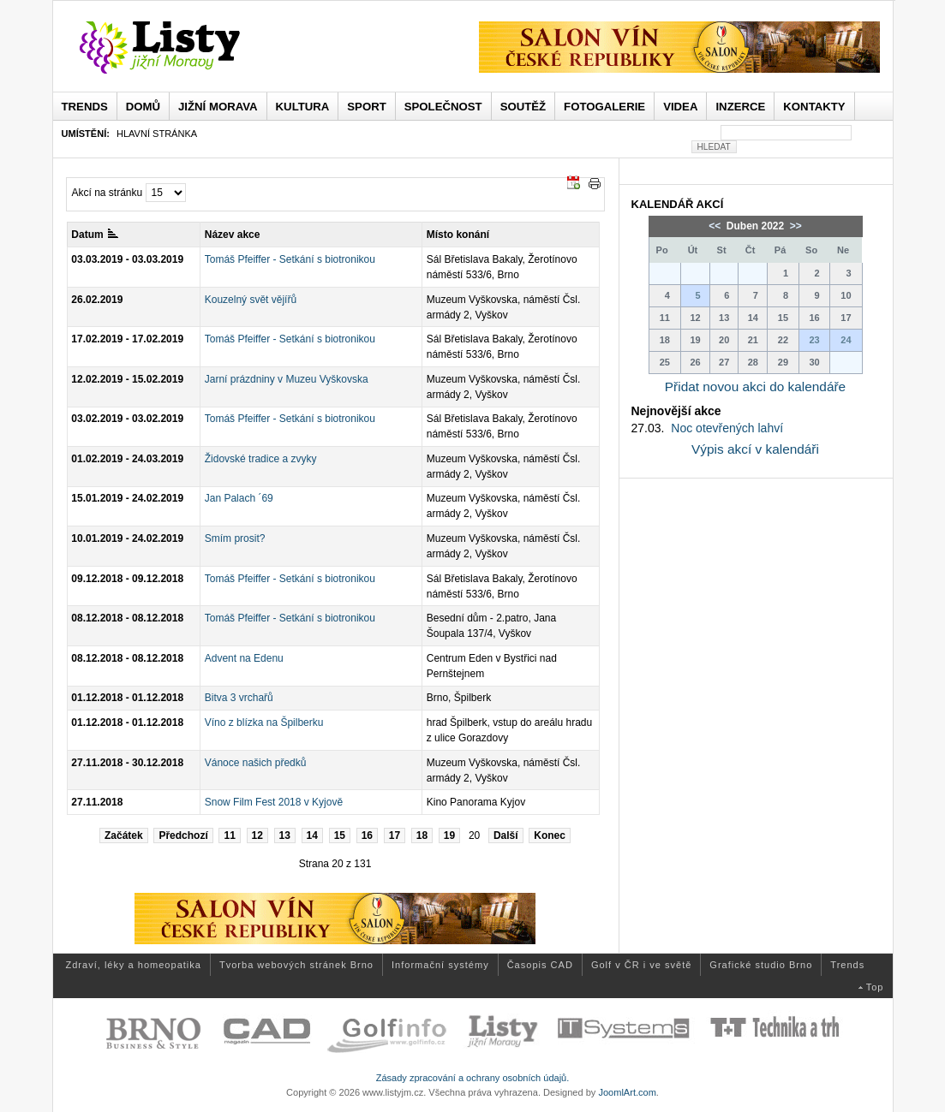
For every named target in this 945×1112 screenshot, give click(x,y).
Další (505, 835)
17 (394, 835)
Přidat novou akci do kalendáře (755, 386)
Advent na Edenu (244, 658)
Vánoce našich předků (256, 763)
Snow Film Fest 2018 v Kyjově (274, 802)
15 (339, 835)
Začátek (124, 835)
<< (716, 226)
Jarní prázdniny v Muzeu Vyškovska (286, 379)
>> (794, 226)
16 (367, 835)
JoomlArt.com (626, 1092)
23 (814, 340)
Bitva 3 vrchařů (239, 698)
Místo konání (458, 235)
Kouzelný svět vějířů (250, 300)
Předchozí (182, 835)
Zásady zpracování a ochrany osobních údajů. (473, 1078)
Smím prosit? (235, 538)
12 (257, 835)
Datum (94, 235)
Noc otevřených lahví (727, 428)
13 (284, 835)
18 (422, 835)
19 (449, 835)
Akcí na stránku (107, 193)
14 (312, 835)
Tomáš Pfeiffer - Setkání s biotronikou (290, 259)
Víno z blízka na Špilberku (264, 722)
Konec (549, 835)
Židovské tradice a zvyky (261, 459)
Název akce (232, 235)
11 (229, 835)
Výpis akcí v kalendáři (755, 449)
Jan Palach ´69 (239, 498)
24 (845, 340)
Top (875, 987)
